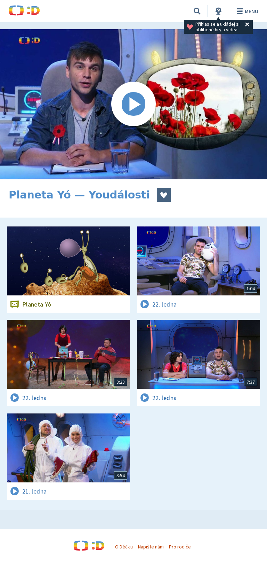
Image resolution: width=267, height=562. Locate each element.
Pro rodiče (180, 547)
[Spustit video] (133, 104)
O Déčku (123, 547)
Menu (246, 11)
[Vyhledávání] (197, 11)
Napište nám (151, 547)
